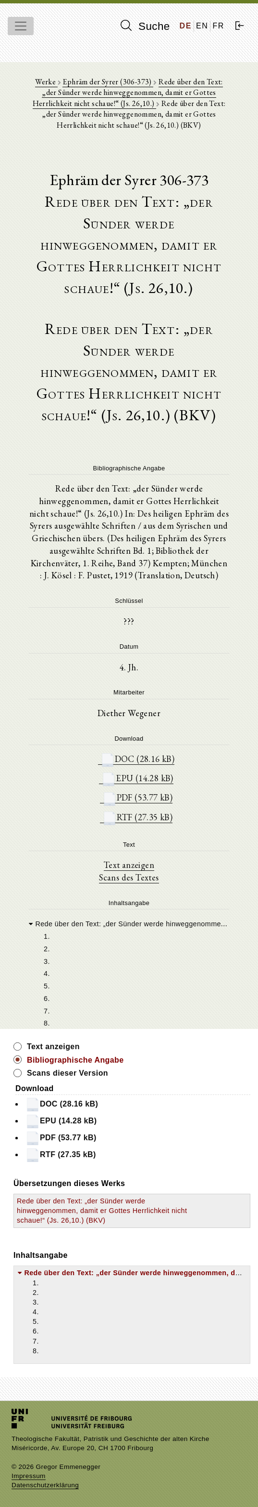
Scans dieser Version (67, 1073)
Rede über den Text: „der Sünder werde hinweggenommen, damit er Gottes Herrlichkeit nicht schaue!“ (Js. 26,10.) (128, 92)
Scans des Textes (129, 877)
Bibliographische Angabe (75, 1060)
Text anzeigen (129, 864)
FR (218, 26)
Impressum (29, 1476)
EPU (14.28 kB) (137, 778)
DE (186, 26)
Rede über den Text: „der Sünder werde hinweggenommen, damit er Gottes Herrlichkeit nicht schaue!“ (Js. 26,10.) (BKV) (102, 1210)
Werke (46, 82)
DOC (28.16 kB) (137, 759)
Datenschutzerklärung (45, 1485)
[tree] (129, 973)
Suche (145, 26)
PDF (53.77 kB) (137, 797)
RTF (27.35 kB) (137, 817)
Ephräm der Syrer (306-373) (107, 82)
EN (202, 26)
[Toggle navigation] (21, 26)
